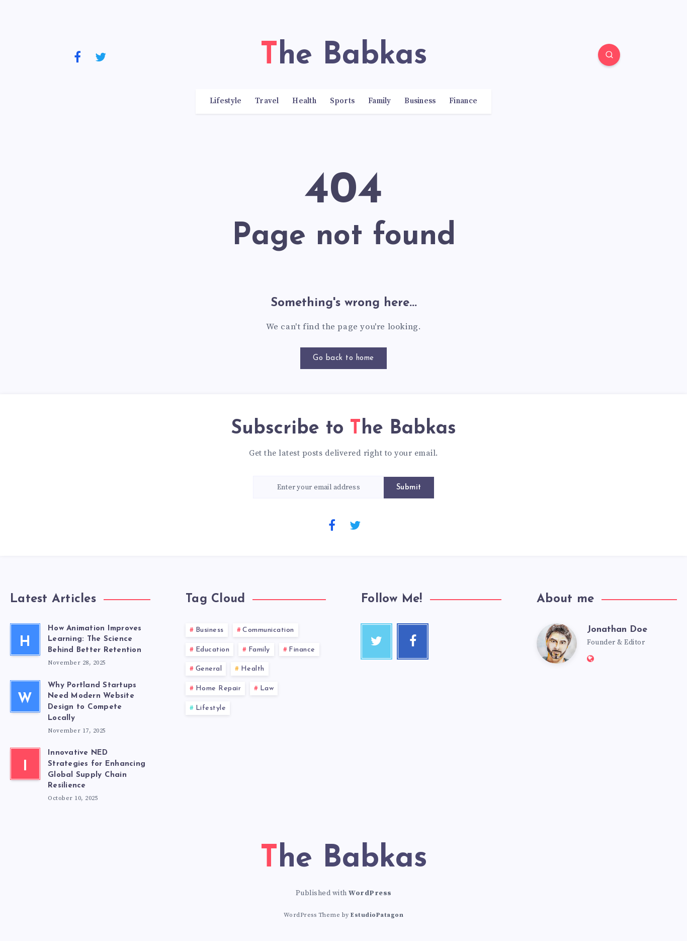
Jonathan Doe (617, 629)
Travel (267, 101)
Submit (408, 487)
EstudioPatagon (377, 915)
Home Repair (218, 688)
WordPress (370, 893)
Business (420, 101)
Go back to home (343, 358)
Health (304, 101)
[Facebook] (77, 56)
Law (267, 688)
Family (379, 101)
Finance (463, 101)
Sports (342, 101)
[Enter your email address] (318, 487)
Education (213, 650)
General (209, 669)
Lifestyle (226, 101)
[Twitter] (101, 56)
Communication (268, 630)
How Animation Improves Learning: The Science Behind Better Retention (95, 640)
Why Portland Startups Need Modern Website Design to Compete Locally (92, 702)
